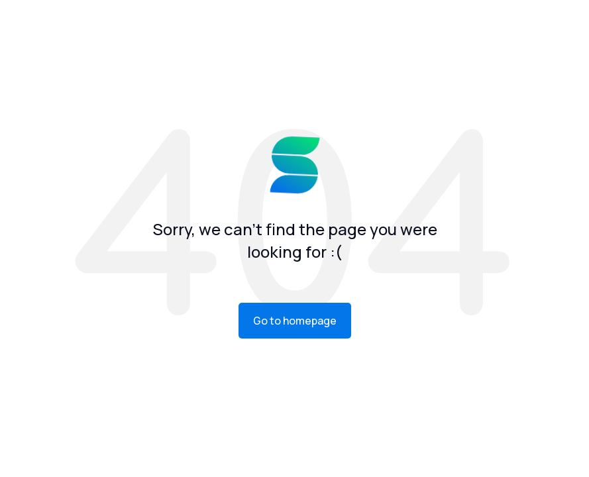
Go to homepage (295, 320)
